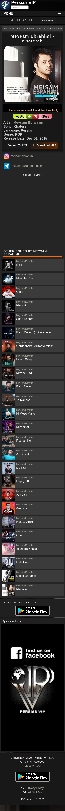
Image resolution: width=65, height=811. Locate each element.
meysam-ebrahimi (39, 28)
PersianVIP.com (32, 765)
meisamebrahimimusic (26, 165)
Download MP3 (44, 145)
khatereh (57, 28)
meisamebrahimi (22, 156)
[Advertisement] (32, 212)
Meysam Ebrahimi (28, 122)
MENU (8, 13)
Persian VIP (9, 28)
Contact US (35, 791)
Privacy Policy (35, 788)
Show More (47, 20)
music (22, 28)
